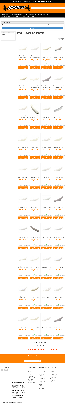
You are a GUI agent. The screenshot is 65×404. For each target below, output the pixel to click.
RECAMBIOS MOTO (7, 16)
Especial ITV (31, 376)
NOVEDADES (31, 16)
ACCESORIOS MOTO (44, 14)
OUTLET (38, 16)
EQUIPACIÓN (5, 14)
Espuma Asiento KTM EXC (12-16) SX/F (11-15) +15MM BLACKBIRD (46, 207)
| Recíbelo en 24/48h (22, 1)
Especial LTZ (31, 378)
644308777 (21, 397)
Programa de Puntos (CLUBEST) (54, 375)
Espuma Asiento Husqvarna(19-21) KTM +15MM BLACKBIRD (23, 297)
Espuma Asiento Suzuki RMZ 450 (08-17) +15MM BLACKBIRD (46, 177)
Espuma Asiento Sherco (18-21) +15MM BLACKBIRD (46, 57)
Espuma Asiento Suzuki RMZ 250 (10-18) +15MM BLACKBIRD (58, 87)
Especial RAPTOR (30, 380)
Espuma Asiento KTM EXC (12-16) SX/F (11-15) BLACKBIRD (58, 207)
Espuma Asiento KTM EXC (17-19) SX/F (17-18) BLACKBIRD (35, 237)
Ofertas (30, 373)
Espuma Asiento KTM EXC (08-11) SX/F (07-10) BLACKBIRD (35, 207)
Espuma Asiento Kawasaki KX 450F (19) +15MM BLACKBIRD (58, 57)
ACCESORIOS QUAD (17, 14)
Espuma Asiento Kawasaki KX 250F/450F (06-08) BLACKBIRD (35, 57)
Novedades (31, 370)
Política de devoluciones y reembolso (42, 387)
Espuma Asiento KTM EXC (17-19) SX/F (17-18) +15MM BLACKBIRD (23, 237)
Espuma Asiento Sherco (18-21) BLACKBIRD (23, 87)
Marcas (52, 382)
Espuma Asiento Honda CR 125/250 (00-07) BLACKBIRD (46, 297)
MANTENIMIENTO (20, 16)
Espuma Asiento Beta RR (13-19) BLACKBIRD (35, 296)
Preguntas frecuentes (53, 372)
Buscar (32, 28)
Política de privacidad (42, 379)
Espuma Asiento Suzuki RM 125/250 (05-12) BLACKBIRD (35, 87)
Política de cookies (42, 376)
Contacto (52, 380)
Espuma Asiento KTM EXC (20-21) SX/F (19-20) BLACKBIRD (58, 237)
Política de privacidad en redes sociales (43, 383)
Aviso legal (42, 370)
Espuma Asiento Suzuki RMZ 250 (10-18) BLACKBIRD (46, 87)
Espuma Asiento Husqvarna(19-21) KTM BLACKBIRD (58, 267)
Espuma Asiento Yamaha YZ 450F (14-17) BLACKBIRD (23, 177)
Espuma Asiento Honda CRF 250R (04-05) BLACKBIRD (34, 327)
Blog (29, 374)
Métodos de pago (53, 378)
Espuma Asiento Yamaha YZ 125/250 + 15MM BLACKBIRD (34, 147)
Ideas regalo (31, 382)
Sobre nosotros (54, 370)
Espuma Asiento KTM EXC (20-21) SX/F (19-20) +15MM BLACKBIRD (46, 237)
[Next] (62, 39)
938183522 (14, 397)
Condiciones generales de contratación (42, 373)
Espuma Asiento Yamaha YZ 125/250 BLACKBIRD (46, 147)
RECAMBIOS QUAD (30, 14)
